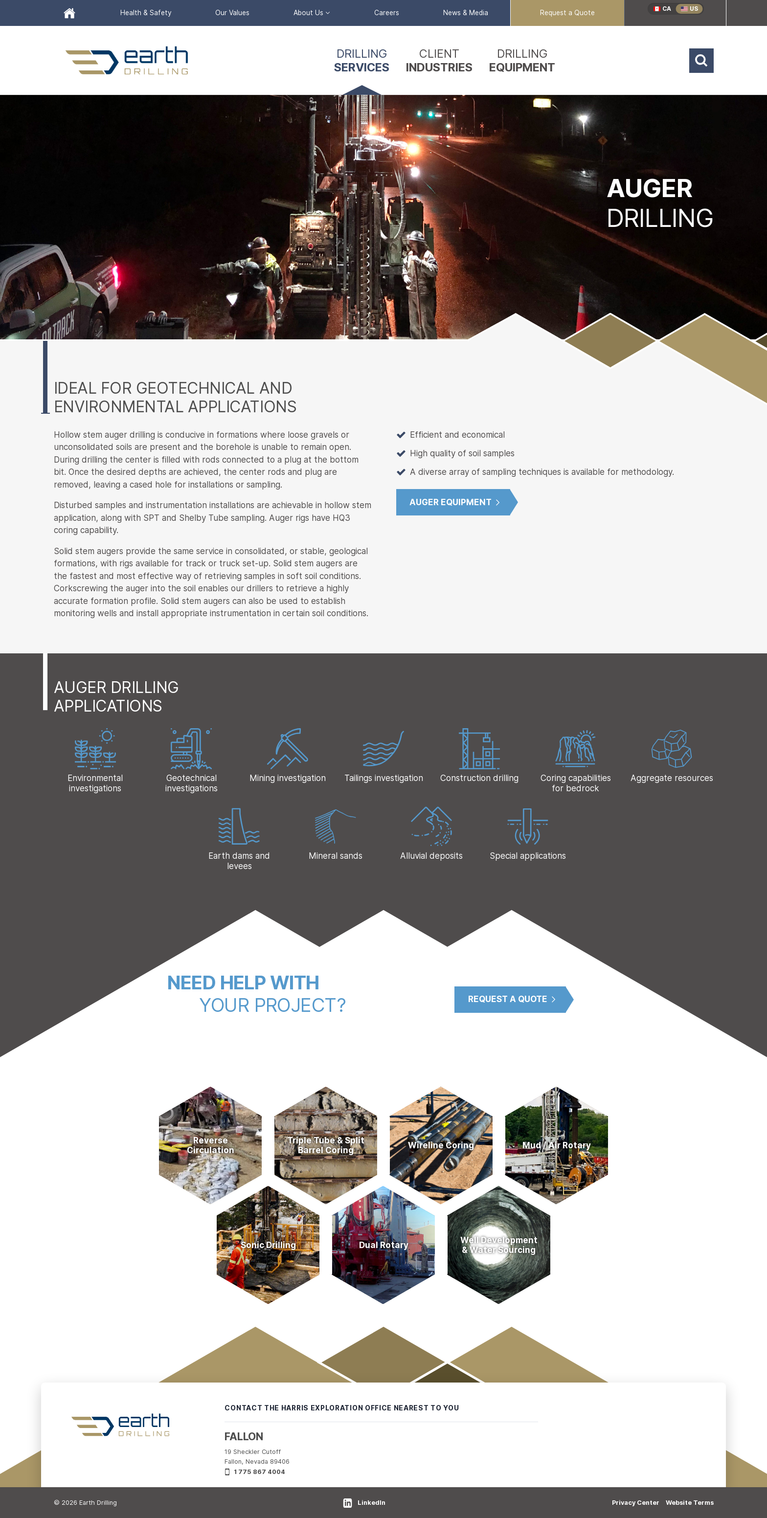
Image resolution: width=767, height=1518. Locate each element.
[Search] (701, 60)
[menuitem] (69, 13)
